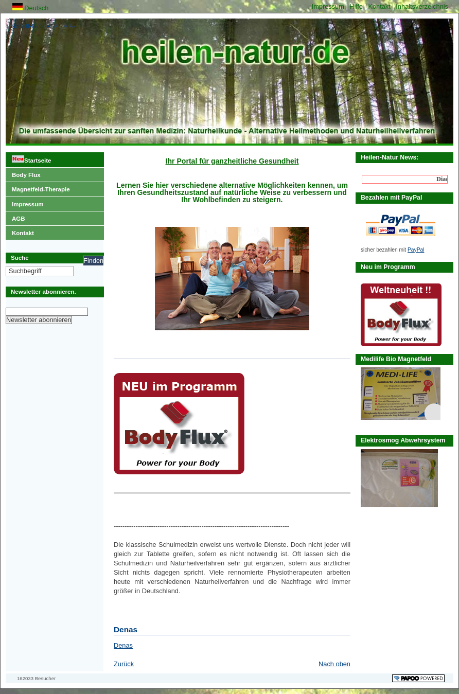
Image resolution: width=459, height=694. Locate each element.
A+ (58, 26)
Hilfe (356, 6)
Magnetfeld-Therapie (38, 187)
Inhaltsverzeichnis (422, 6)
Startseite (28, 158)
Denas (123, 645)
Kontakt (380, 6)
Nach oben (334, 664)
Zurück (124, 664)
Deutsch (30, 8)
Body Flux (23, 173)
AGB (15, 216)
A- (72, 26)
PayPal (416, 250)
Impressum (329, 6)
